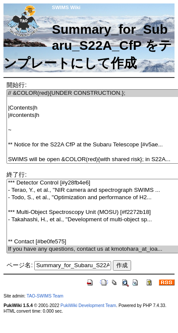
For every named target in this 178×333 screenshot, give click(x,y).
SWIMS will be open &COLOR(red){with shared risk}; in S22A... (92, 159)
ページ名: (20, 265)
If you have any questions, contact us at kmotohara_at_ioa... (92, 249)
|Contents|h (92, 108)
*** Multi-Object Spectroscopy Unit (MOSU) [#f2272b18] (92, 212)
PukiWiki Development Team (88, 305)
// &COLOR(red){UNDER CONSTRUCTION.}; (92, 93)
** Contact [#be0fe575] (92, 242)
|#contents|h (92, 115)
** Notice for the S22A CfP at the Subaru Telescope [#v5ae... (92, 145)
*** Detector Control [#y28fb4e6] (92, 183)
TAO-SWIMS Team (44, 296)
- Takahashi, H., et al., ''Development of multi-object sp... (92, 219)
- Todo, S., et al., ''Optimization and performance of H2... (92, 197)
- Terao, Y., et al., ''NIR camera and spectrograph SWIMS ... (92, 190)
